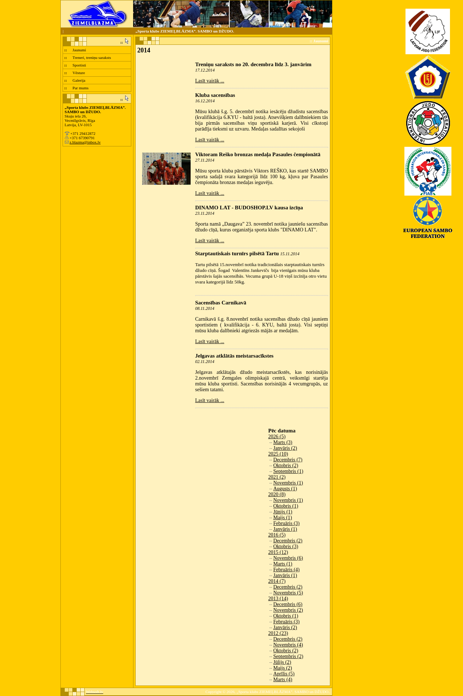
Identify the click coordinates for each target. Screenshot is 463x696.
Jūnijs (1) (283, 511)
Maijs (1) (282, 517)
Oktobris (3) (285, 546)
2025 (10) (278, 454)
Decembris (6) (287, 604)
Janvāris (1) (285, 529)
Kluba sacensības (215, 95)
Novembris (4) (288, 645)
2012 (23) (278, 633)
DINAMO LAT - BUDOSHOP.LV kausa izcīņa (249, 207)
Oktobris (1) (285, 506)
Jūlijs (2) (282, 662)
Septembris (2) (288, 656)
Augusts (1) (285, 488)
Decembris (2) (287, 540)
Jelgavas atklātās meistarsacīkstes (234, 356)
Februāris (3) (286, 523)
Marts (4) (283, 679)
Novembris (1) (288, 483)
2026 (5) (277, 436)
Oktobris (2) (285, 465)
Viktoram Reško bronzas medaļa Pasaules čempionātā (257, 154)
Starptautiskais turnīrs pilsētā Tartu (237, 253)
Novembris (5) (288, 592)
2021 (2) (277, 477)
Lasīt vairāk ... (209, 81)
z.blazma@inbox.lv (85, 142)
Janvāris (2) (285, 448)
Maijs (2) (282, 668)
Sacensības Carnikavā (220, 303)
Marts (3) (283, 442)
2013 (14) (278, 598)
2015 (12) (278, 552)
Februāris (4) (286, 569)
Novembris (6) (288, 558)
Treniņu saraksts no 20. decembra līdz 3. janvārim (253, 64)
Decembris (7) (287, 459)
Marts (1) (283, 564)
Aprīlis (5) (284, 673)
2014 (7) (277, 581)
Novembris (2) (288, 610)
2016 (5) (277, 535)
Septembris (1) (288, 471)
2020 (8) (277, 494)
